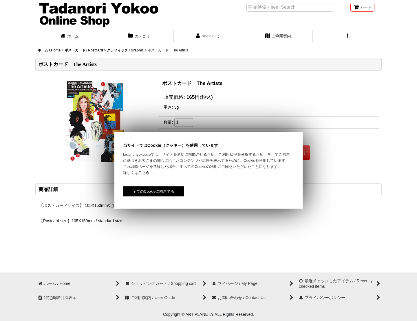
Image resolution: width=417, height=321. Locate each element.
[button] (347, 36)
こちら (143, 172)
